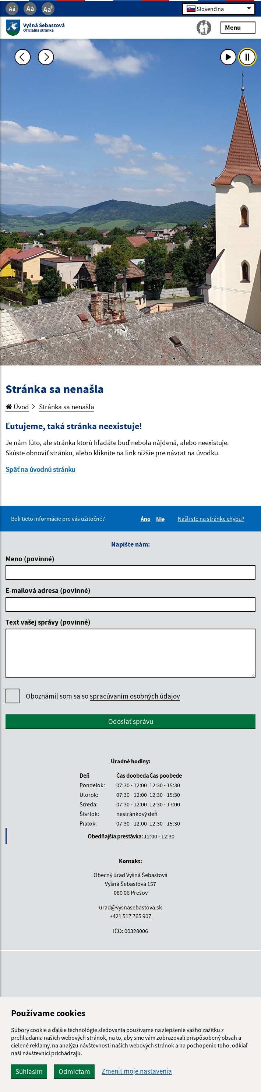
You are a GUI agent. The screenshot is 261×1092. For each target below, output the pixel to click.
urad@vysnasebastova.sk (130, 907)
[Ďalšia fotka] (46, 57)
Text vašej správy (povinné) (48, 622)
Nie (161, 519)
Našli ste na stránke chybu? (211, 518)
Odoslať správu (130, 721)
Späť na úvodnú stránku (40, 469)
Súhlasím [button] (29, 1071)
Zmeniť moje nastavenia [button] (137, 1071)
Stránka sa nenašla (66, 406)
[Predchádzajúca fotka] (22, 57)
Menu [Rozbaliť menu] (238, 27)
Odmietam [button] (74, 1071)
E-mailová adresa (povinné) (48, 590)
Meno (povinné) (30, 558)
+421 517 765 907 (130, 916)
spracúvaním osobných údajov (135, 696)
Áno (147, 519)
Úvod (17, 406)
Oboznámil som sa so (103, 696)
